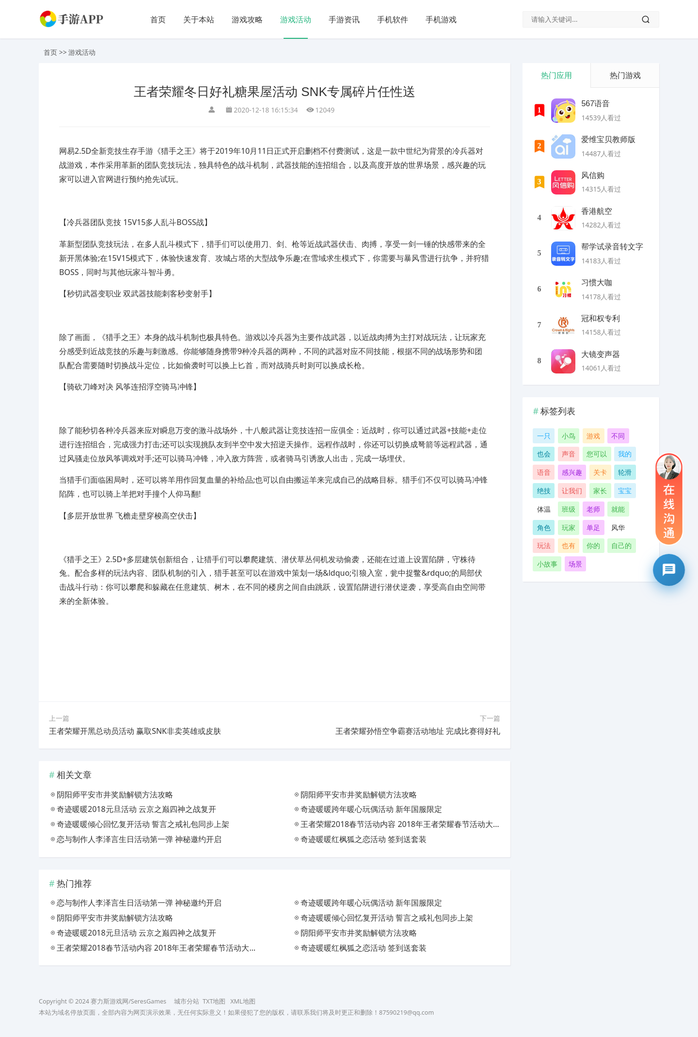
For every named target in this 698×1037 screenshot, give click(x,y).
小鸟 (568, 435)
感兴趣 (572, 472)
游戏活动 (295, 19)
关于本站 (198, 19)
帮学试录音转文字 (612, 247)
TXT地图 (214, 1001)
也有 (568, 545)
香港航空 (596, 211)
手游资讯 (344, 19)
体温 (544, 509)
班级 (568, 509)
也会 (544, 453)
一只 (544, 435)
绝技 (544, 490)
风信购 (592, 175)
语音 (544, 472)
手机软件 (392, 19)
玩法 (544, 545)
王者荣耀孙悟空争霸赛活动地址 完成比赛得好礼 (417, 731)
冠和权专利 (600, 318)
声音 (568, 453)
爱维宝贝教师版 (608, 139)
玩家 (568, 527)
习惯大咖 (596, 282)
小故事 (547, 563)
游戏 (593, 435)
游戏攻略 (247, 19)
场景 (575, 563)
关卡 (600, 472)
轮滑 (625, 472)
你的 (593, 545)
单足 (593, 527)
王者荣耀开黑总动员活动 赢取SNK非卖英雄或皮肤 (135, 731)
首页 (158, 19)
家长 (600, 490)
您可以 (597, 453)
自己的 (621, 545)
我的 (625, 453)
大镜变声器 (600, 354)
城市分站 (186, 1001)
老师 (593, 509)
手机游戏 (441, 19)
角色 (544, 527)
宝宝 (625, 490)
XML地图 (242, 1001)
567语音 (595, 103)
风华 (618, 527)
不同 (618, 435)
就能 (618, 509)
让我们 (572, 490)
